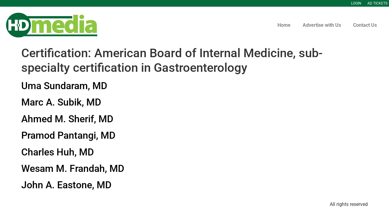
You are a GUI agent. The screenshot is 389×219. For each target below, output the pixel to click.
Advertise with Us (322, 25)
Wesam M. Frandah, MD (72, 168)
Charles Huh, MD (57, 152)
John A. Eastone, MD (66, 185)
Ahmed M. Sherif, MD (67, 119)
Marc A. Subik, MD (61, 102)
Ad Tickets (377, 3)
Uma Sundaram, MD (64, 86)
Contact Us (365, 25)
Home (284, 25)
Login (356, 3)
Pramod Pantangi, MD (68, 135)
